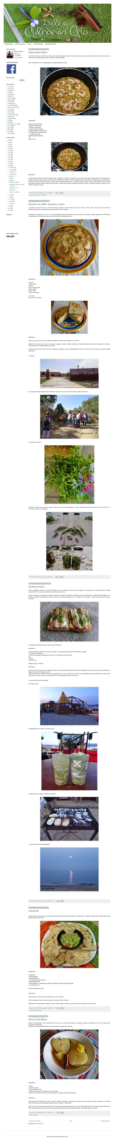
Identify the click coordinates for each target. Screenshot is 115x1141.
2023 (9, 146)
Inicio (70, 1121)
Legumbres (10, 118)
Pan (9, 120)
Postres (35, 1114)
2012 (9, 208)
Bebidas (10, 111)
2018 (9, 157)
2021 (9, 150)
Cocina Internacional (20, 44)
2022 (9, 148)
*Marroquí (10, 100)
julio (10, 178)
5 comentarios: (49, 192)
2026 (9, 140)
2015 (9, 163)
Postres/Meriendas (38, 44)
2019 (9, 155)
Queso (9, 127)
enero (11, 203)
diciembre (11, 167)
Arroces (10, 109)
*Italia (9, 96)
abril (10, 197)
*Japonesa (10, 98)
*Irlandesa (10, 94)
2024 (9, 144)
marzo (11, 199)
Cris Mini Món (19, 51)
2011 (9, 210)
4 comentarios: (50, 900)
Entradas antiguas (105, 1121)
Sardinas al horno (36, 587)
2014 (9, 165)
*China (9, 86)
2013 (9, 206)
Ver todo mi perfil (18, 57)
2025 (9, 142)
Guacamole (33, 911)
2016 (9, 161)
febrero (11, 201)
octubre (11, 171)
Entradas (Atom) (39, 1123)
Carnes (9, 113)
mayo (10, 194)
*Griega (10, 90)
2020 (9, 153)
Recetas (29, 44)
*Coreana (10, 88)
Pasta (35, 194)
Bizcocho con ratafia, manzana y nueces (46, 204)
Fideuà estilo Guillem (37, 52)
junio (10, 180)
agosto (11, 176)
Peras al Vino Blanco (37, 1019)
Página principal (9, 44)
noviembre (12, 169)
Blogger (66, 1136)
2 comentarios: (49, 576)
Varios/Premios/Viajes (50, 44)
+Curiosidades (11, 105)
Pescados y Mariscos (41, 194)
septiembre (12, 174)
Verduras (10, 133)
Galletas (10, 116)
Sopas (9, 129)
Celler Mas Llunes (48, 214)
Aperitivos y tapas (38, 1010)
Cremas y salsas (12, 114)
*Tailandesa (10, 103)
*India (9, 92)
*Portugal (10, 101)
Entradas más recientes (34, 1121)
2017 (9, 159)
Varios (9, 131)
